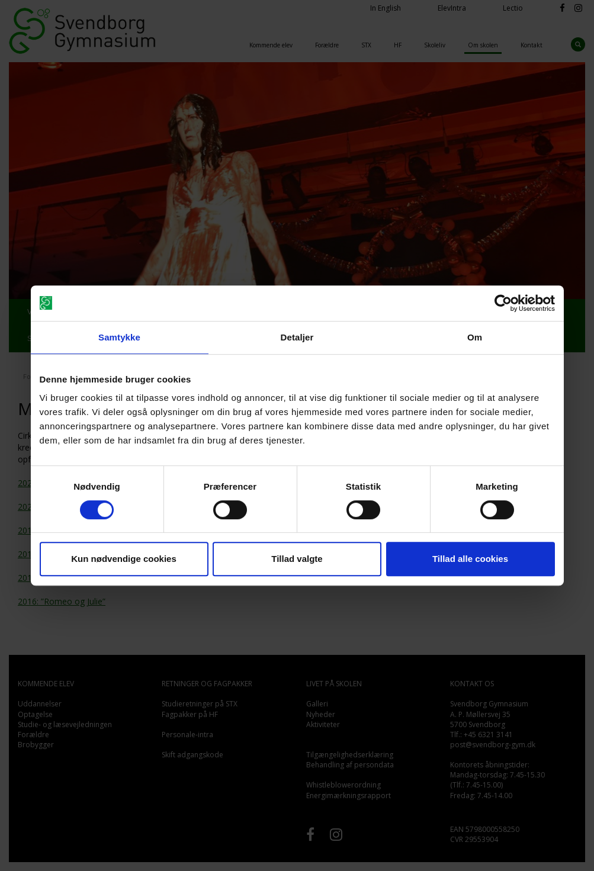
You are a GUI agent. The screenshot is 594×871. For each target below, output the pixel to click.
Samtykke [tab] (119, 337)
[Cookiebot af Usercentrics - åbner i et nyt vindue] (503, 303)
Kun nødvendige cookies (123, 559)
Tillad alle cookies (470, 559)
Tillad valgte (296, 559)
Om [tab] (474, 337)
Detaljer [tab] (297, 337)
